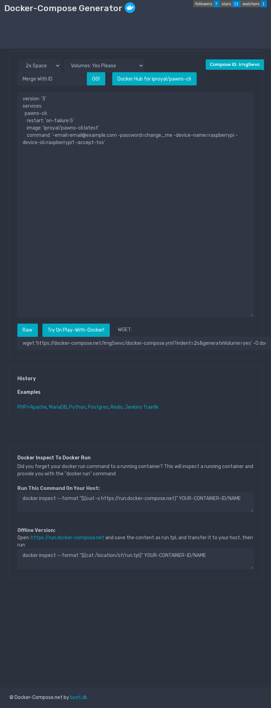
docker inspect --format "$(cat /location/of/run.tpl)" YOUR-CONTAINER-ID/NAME (135, 559)
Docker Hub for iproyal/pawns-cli (154, 79)
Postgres (98, 407)
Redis (116, 407)
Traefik (150, 407)
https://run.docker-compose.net (67, 538)
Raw (27, 330)
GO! (96, 79)
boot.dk (78, 697)
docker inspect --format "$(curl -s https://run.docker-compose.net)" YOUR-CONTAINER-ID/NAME (135, 502)
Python (77, 407)
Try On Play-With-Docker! (76, 330)
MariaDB (58, 407)
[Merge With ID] (52, 78)
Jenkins (133, 407)
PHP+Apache (32, 407)
